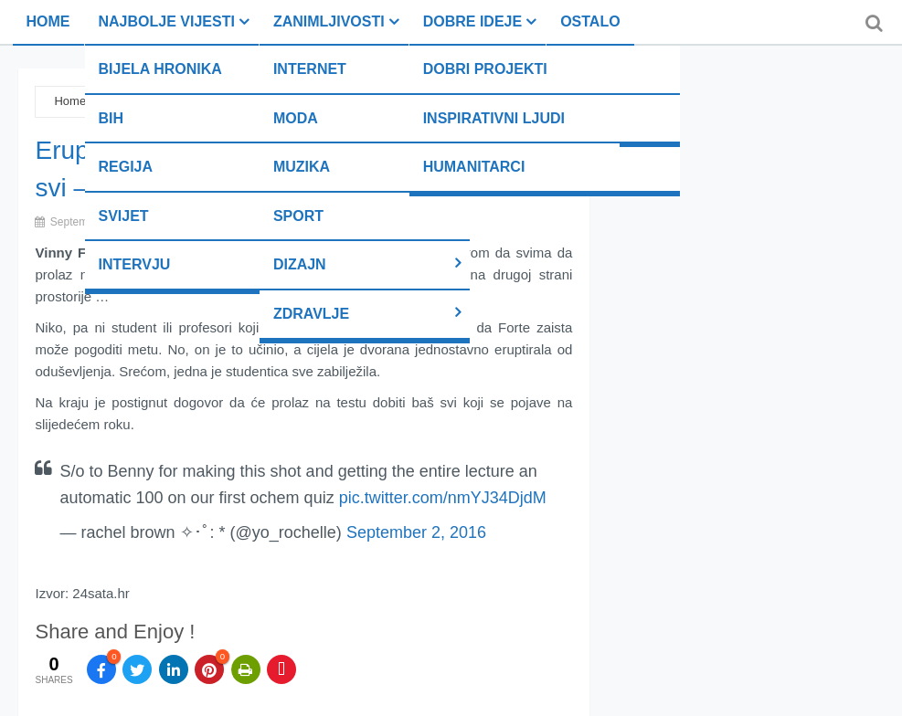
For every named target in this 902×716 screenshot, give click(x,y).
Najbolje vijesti (167, 21)
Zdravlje (311, 313)
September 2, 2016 (416, 532)
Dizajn (299, 264)
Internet (309, 69)
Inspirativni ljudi (494, 118)
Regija (126, 166)
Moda (295, 118)
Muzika (301, 166)
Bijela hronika (160, 69)
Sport (298, 216)
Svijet (124, 216)
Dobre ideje (472, 21)
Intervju (135, 264)
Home (48, 21)
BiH (111, 118)
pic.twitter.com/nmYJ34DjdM (443, 498)
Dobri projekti (485, 69)
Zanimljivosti (329, 21)
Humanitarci (474, 166)
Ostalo (590, 21)
